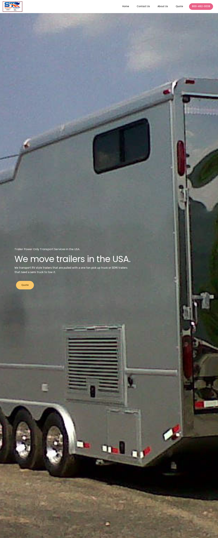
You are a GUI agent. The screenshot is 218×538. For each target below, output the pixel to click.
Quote (179, 6)
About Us (163, 6)
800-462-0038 (201, 6)
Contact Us (143, 6)
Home (125, 6)
